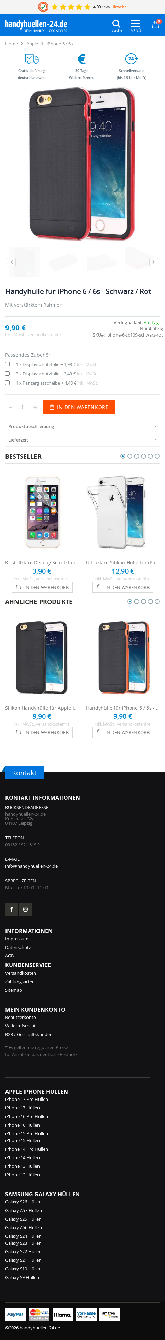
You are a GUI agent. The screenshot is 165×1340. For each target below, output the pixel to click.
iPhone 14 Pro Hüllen (26, 1149)
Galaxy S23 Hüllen (23, 1243)
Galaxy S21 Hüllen (23, 1260)
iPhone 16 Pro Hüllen (26, 1116)
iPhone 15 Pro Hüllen (26, 1133)
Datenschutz (18, 947)
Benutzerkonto (20, 1017)
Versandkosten (20, 973)
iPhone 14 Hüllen (22, 1157)
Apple (32, 43)
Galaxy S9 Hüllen (22, 1277)
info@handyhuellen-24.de (31, 866)
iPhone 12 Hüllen (22, 1175)
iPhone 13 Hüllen (22, 1166)
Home (11, 43)
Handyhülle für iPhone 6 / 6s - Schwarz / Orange (123, 708)
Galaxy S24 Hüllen (23, 1236)
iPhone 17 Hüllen (22, 1108)
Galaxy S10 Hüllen (23, 1269)
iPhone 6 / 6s (60, 43)
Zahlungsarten (20, 981)
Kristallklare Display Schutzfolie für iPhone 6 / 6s (42, 562)
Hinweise (119, 7)
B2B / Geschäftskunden (29, 1034)
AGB (9, 956)
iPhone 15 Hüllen (22, 1140)
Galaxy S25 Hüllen (23, 1219)
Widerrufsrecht (20, 1026)
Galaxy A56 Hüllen (23, 1227)
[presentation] (82, 426)
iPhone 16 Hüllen (22, 1125)
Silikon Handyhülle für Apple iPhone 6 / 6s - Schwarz (42, 708)
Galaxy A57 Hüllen (23, 1210)
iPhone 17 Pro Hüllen (26, 1099)
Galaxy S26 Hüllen (23, 1202)
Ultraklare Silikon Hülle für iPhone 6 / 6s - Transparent (123, 562)
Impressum (17, 939)
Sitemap (13, 990)
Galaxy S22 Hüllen (23, 1251)
